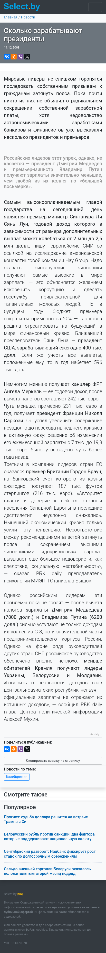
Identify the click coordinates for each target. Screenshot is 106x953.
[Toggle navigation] (95, 7)
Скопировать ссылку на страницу (53, 760)
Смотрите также (26, 794)
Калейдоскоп (16, 777)
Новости (28, 17)
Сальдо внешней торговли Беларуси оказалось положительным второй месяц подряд (47, 871)
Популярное (20, 807)
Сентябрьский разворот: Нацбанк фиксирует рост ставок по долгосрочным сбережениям (50, 853)
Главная (10, 17)
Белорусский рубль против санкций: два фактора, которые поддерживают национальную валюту (50, 836)
